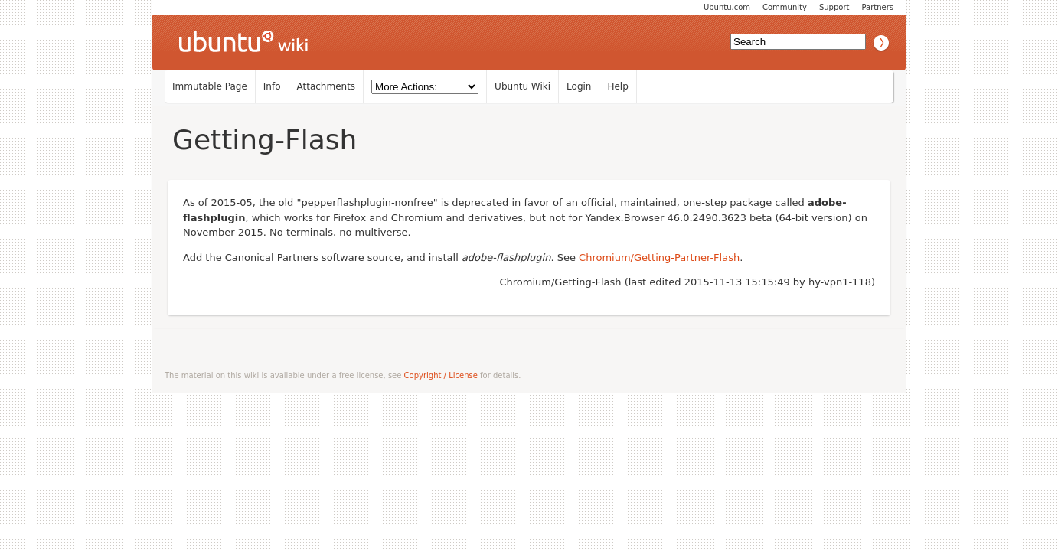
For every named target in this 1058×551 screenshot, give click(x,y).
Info (272, 86)
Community (784, 7)
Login (579, 86)
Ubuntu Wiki (522, 86)
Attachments (326, 86)
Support (834, 7)
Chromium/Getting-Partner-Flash (659, 257)
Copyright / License (441, 375)
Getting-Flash (264, 139)
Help (617, 86)
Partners (877, 7)
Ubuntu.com (727, 7)
